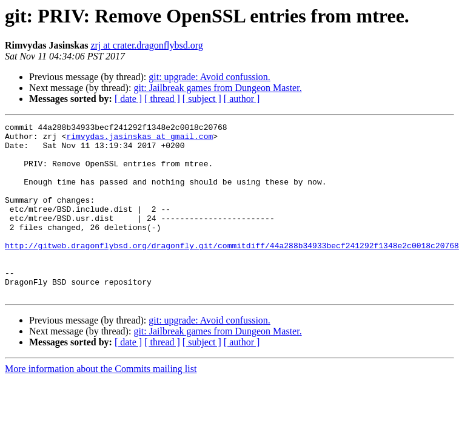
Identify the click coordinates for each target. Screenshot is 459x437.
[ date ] (128, 98)
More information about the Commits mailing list (100, 403)
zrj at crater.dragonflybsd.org (146, 45)
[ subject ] (202, 98)
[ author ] (242, 98)
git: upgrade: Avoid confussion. (209, 77)
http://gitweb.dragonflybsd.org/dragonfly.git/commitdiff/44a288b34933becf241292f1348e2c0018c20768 (232, 270)
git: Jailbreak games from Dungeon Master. (217, 88)
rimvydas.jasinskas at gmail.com (139, 139)
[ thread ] (162, 98)
